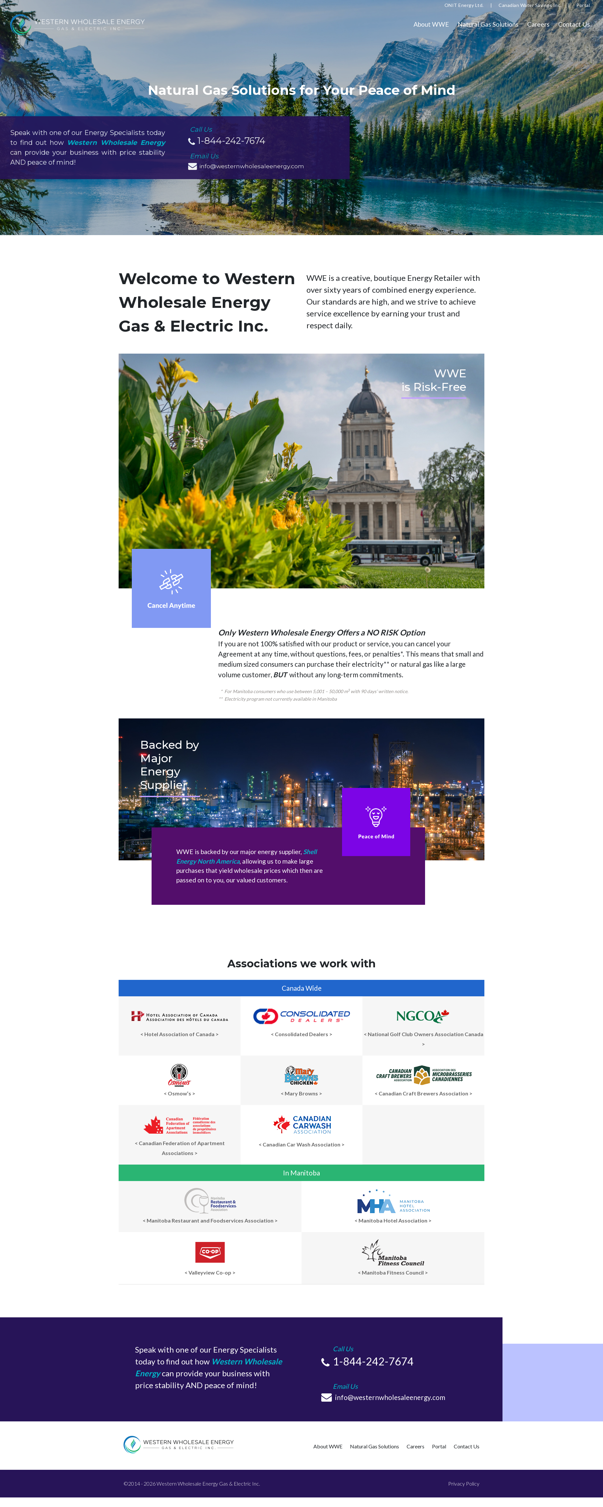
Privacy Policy (463, 1483)
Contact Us (574, 24)
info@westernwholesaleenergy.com (253, 166)
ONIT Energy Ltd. (464, 5)
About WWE (431, 24)
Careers (538, 24)
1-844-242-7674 (231, 140)
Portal (583, 5)
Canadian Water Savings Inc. (530, 5)
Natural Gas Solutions (488, 24)
